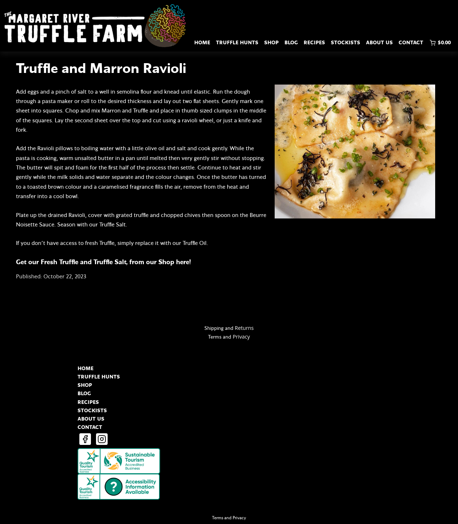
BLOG (291, 42)
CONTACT (411, 42)
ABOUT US (379, 42)
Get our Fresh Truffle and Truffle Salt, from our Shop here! (104, 262)
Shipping (214, 328)
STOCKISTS (345, 42)
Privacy (241, 336)
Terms (214, 337)
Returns (244, 327)
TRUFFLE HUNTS (237, 42)
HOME (202, 42)
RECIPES (314, 42)
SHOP (271, 42)
